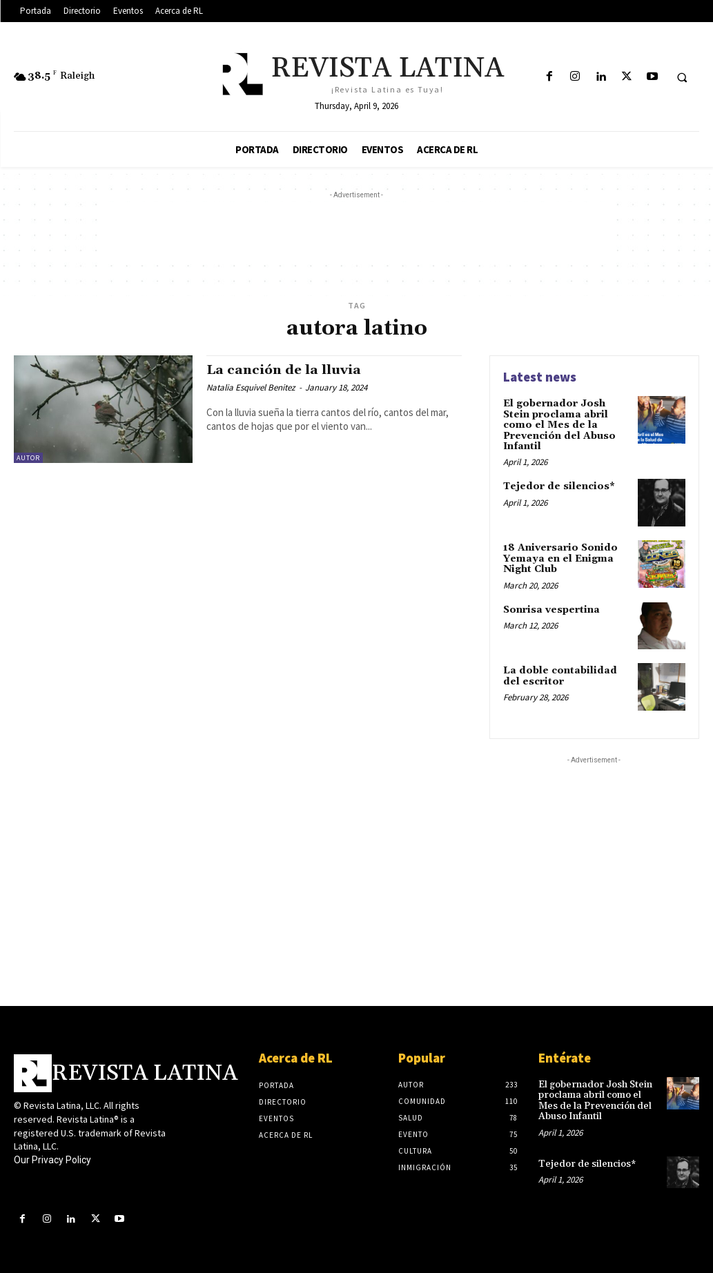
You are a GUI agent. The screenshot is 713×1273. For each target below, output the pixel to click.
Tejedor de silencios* (559, 486)
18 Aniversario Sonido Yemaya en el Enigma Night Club (560, 558)
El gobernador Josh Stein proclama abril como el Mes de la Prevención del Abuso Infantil (559, 425)
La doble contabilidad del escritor (560, 675)
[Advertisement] (357, 233)
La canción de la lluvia (284, 370)
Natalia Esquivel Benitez (250, 387)
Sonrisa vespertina (551, 609)
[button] (682, 77)
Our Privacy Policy (52, 1159)
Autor (28, 457)
